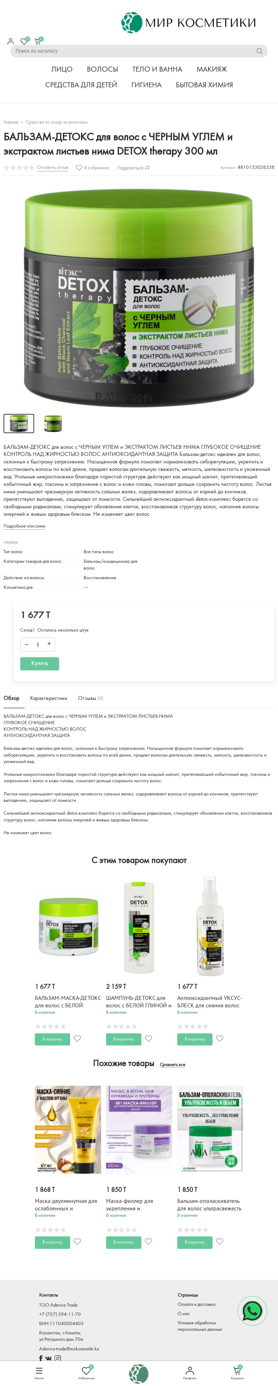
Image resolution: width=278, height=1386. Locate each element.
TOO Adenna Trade (58, 1305)
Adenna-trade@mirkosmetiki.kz (69, 1349)
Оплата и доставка (196, 1304)
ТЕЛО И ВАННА (157, 69)
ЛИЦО (62, 69)
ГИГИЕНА (146, 85)
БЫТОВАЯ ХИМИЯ (204, 85)
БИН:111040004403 (61, 1324)
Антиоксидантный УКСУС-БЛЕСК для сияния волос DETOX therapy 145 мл (209, 1005)
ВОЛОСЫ (102, 69)
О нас (184, 1314)
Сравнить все (172, 1065)
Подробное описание (24, 526)
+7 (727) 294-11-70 (60, 1314)
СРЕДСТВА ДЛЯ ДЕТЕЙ (81, 85)
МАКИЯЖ (211, 69)
